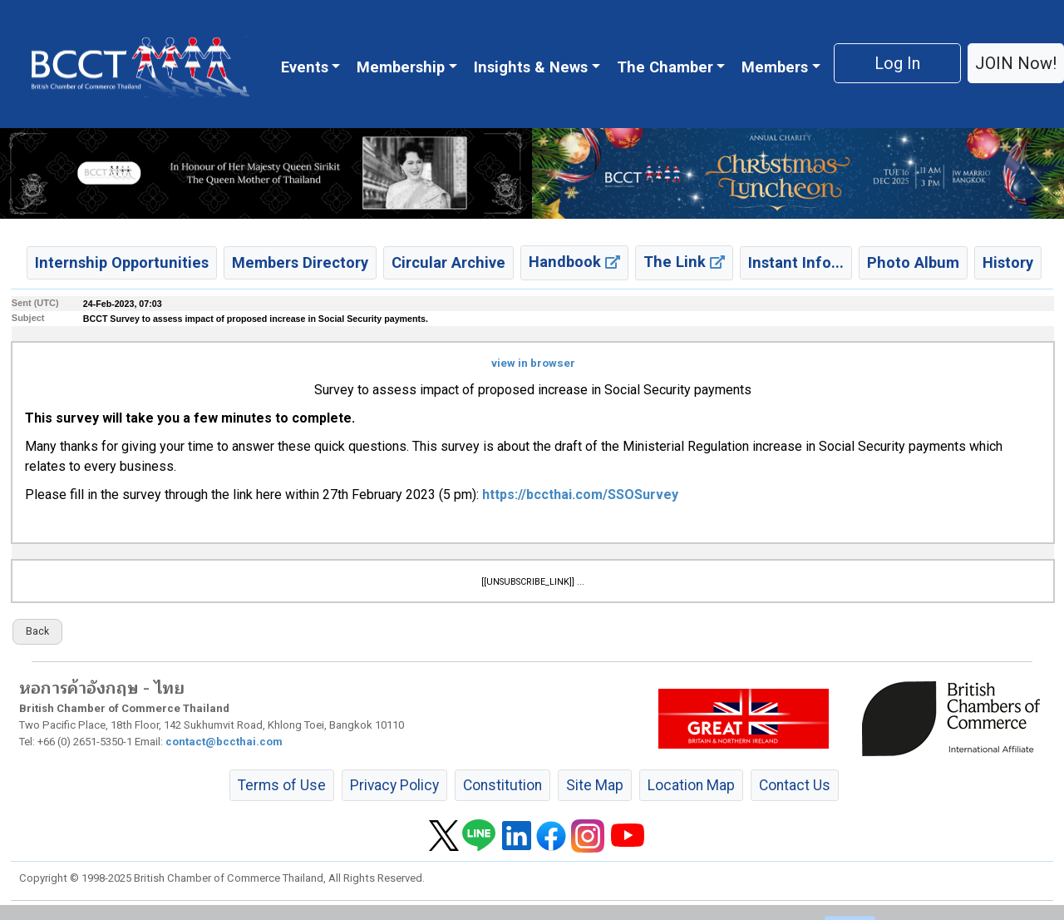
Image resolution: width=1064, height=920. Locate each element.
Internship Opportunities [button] (122, 262)
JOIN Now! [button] (1016, 63)
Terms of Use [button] (282, 785)
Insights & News (531, 67)
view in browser (533, 363)
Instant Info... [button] (796, 262)
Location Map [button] (691, 785)
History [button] (1008, 262)
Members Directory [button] (300, 262)
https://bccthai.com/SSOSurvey (580, 494)
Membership (401, 67)
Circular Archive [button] (448, 262)
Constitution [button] (502, 785)
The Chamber (665, 67)
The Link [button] (684, 261)
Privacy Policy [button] (394, 785)
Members (774, 67)
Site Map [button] (594, 785)
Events (304, 67)
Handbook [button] (574, 261)
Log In (897, 63)
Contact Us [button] (794, 785)
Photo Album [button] (913, 262)
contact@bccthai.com (224, 741)
